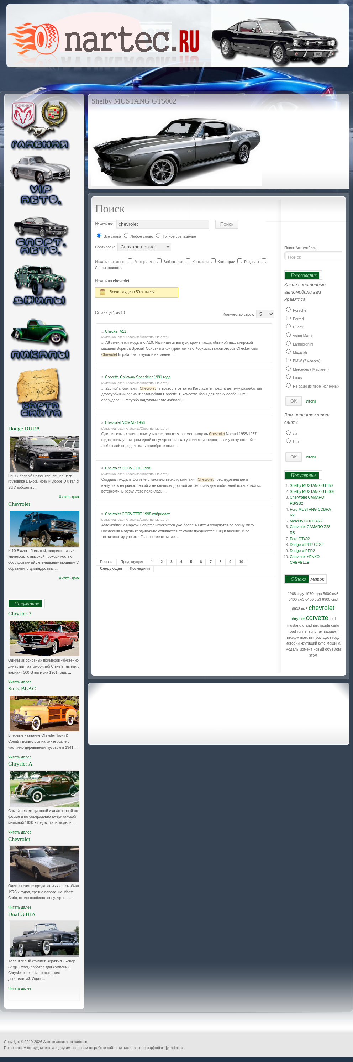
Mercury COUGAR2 (306, 521)
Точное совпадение (179, 236)
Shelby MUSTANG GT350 (311, 486)
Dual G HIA (22, 914)
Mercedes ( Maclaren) (311, 370)
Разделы (252, 262)
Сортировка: (106, 247)
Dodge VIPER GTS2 (307, 545)
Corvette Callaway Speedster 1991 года (137, 377)
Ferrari (298, 319)
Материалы (145, 262)
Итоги (311, 401)
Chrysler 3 (19, 613)
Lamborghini (303, 344)
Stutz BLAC (22, 688)
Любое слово (142, 236)
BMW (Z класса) (306, 361)
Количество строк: (239, 314)
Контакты (201, 262)
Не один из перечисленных (316, 386)
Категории (227, 262)
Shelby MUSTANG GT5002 (312, 492)
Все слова (112, 236)
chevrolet (321, 607)
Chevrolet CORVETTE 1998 (128, 468)
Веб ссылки (174, 262)
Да (295, 434)
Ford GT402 (300, 539)
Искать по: (104, 224)
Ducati (298, 327)
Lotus (297, 378)
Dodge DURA (24, 428)
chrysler (298, 618)
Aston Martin (303, 336)
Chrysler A (20, 764)
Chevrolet (19, 504)
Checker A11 (115, 331)
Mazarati (300, 352)
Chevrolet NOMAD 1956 (125, 423)
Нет (296, 442)
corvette (317, 617)
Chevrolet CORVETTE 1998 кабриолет (137, 514)
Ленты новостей (109, 268)
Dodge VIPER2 (302, 551)
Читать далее (70, 497)
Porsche (299, 310)
